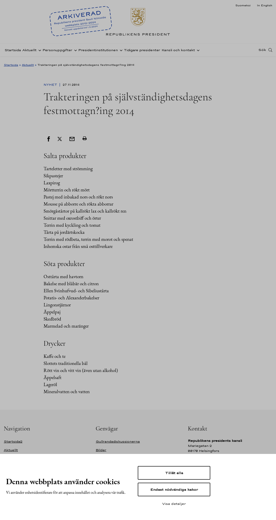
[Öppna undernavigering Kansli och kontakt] (197, 51)
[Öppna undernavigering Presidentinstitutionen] (120, 51)
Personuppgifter (57, 51)
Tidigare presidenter (142, 51)
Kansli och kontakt (178, 51)
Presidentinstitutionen (98, 51)
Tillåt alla (174, 473)
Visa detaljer (174, 503)
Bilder (101, 450)
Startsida (13, 51)
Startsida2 (13, 441)
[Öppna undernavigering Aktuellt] (39, 51)
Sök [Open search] (262, 51)
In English (264, 5)
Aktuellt (29, 51)
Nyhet (51, 85)
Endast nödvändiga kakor (174, 489)
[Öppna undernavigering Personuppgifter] (74, 51)
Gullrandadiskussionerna (118, 441)
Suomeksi (243, 5)
